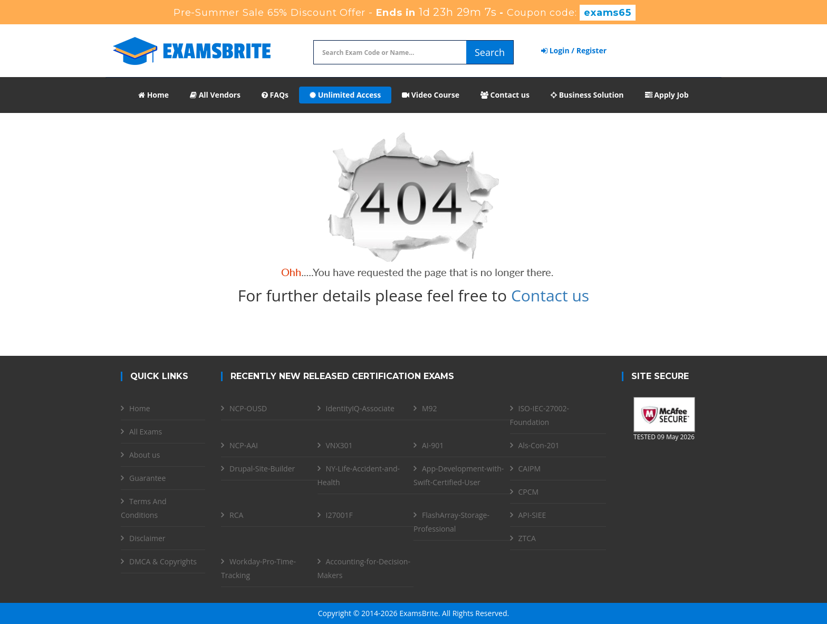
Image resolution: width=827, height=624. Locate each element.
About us (144, 455)
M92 (429, 408)
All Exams (145, 432)
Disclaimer (147, 538)
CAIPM (529, 469)
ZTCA (527, 538)
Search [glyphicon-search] (490, 52)
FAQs (275, 95)
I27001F (339, 515)
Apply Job (667, 95)
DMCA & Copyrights (163, 561)
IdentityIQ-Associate (360, 408)
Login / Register (574, 50)
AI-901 (433, 445)
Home (153, 95)
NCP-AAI (243, 445)
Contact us (505, 95)
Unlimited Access (345, 95)
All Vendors (215, 95)
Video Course (430, 95)
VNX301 (339, 445)
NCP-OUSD (248, 408)
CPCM (528, 492)
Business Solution (587, 95)
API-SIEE (532, 515)
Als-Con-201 (539, 445)
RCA (236, 515)
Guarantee (147, 478)
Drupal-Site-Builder (262, 469)
